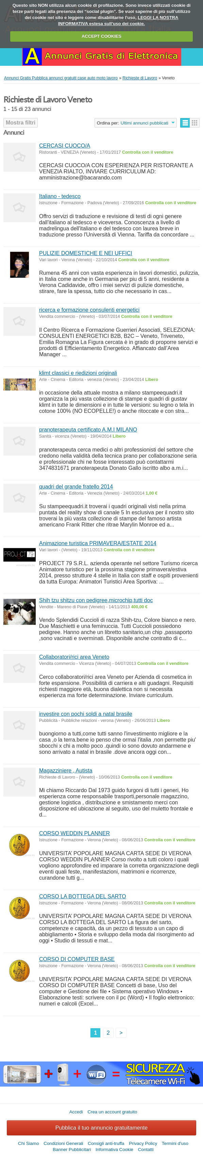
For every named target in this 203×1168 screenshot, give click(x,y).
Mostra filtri (20, 123)
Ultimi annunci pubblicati (144, 123)
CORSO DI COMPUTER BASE (77, 959)
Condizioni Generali (63, 1143)
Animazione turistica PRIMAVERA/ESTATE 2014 (97, 543)
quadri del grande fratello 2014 (76, 487)
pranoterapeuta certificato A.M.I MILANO (88, 430)
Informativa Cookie (114, 1149)
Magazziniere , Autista (65, 770)
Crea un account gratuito (112, 1111)
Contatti (146, 1149)
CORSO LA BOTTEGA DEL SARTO (82, 896)
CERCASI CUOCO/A (64, 146)
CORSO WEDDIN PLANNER (74, 833)
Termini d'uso (175, 1143)
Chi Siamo (28, 1143)
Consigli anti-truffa (106, 1143)
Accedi (76, 1111)
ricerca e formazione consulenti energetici (89, 310)
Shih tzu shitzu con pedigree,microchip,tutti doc (96, 600)
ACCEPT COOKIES (101, 36)
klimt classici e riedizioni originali (78, 373)
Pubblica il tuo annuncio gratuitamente (101, 1128)
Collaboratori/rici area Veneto (74, 657)
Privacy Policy (143, 1143)
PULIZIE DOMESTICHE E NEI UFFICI (85, 253)
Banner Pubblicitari (72, 1149)
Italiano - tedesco (60, 196)
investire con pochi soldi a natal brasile (85, 714)
